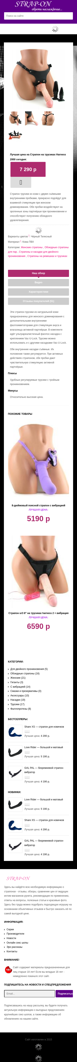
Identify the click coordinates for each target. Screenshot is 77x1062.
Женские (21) (18, 677)
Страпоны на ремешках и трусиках (47, 256)
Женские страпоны (32, 247)
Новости (11, 938)
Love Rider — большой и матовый (35, 747)
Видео (39, 282)
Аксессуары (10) (19, 695)
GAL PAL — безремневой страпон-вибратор (36, 770)
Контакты (12, 951)
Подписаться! (65, 993)
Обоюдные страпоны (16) (25, 673)
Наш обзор (38, 273)
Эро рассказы (14, 947)
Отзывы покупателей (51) (38, 301)
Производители (15, 933)
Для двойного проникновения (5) (29, 669)
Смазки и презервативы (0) (25, 691)
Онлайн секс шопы (17, 942)
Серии (10, 929)
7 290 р (28, 169)
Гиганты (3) (16, 682)
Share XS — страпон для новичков (36, 727)
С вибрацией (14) (20, 686)
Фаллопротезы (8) (20, 708)
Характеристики (38, 291)
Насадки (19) (17, 699)
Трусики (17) (17, 704)
